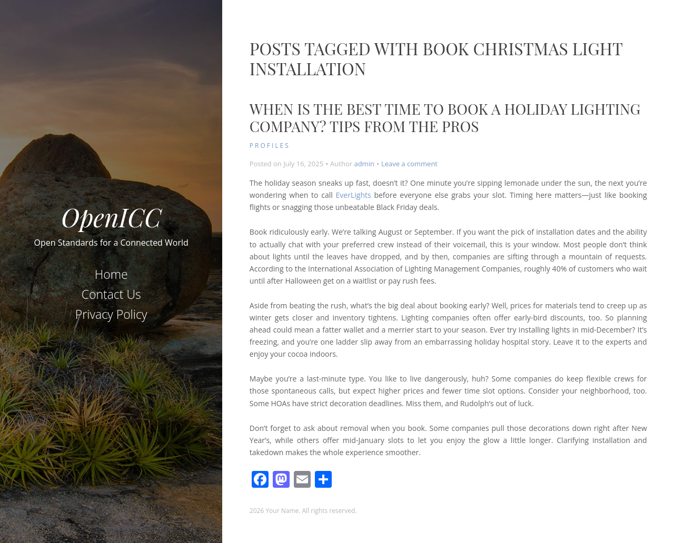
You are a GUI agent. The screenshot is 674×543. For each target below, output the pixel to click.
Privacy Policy (111, 314)
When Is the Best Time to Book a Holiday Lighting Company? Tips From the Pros (445, 117)
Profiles (270, 145)
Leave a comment (409, 163)
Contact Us (111, 294)
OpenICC (111, 217)
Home (111, 274)
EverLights (353, 195)
